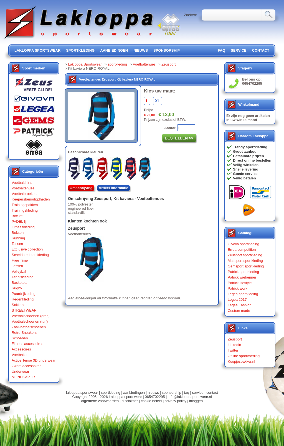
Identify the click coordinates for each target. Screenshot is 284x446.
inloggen (196, 401)
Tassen (17, 244)
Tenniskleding (23, 277)
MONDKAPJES (24, 377)
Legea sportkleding (243, 294)
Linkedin (234, 345)
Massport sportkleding (245, 261)
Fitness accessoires (27, 344)
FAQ (221, 50)
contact (260, 50)
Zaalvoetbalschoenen (29, 327)
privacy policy (175, 401)
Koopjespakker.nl (241, 361)
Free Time (20, 260)
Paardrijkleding (24, 294)
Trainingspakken (25, 205)
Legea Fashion (240, 305)
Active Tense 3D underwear (33, 360)
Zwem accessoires (26, 366)
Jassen (17, 266)
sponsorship (166, 50)
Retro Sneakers (24, 332)
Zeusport (168, 64)
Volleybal (19, 271)
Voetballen (20, 355)
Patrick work (237, 288)
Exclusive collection (27, 249)
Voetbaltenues (23, 188)
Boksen (18, 232)
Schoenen (20, 338)
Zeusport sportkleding (245, 255)
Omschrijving (81, 188)
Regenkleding (23, 299)
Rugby (17, 288)
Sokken (18, 305)
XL (157, 101)
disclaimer (130, 401)
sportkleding (80, 50)
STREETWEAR (24, 310)
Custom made (239, 311)
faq (186, 392)
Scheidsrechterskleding (30, 255)
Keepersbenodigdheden (31, 199)
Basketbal (19, 282)
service (239, 50)
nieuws (140, 50)
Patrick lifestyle (240, 283)
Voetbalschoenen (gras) (31, 316)
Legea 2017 (237, 299)
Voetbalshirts (22, 183)
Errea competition (242, 249)
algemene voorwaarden (100, 401)
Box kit (17, 216)
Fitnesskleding (23, 227)
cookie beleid (151, 401)
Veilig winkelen (245, 165)
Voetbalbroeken (24, 194)
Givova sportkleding (243, 244)
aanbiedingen (114, 50)
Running (18, 238)
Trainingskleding (25, 210)
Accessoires (21, 349)
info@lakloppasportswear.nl (190, 397)
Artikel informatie (113, 188)
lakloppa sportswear (37, 50)
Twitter (233, 350)
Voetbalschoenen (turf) (30, 321)
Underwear (20, 371)
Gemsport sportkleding (246, 266)
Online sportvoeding (244, 356)
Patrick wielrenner (242, 277)
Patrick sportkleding (243, 272)
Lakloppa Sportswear (85, 64)
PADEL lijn (20, 221)
